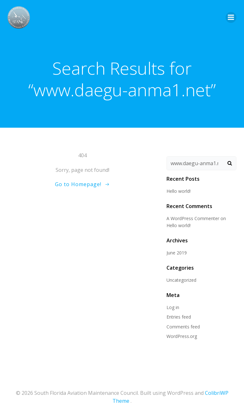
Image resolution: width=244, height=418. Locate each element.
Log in (172, 307)
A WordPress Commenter (192, 218)
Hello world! (178, 191)
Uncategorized (181, 280)
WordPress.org (181, 336)
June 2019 (176, 253)
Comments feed (183, 327)
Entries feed (178, 317)
